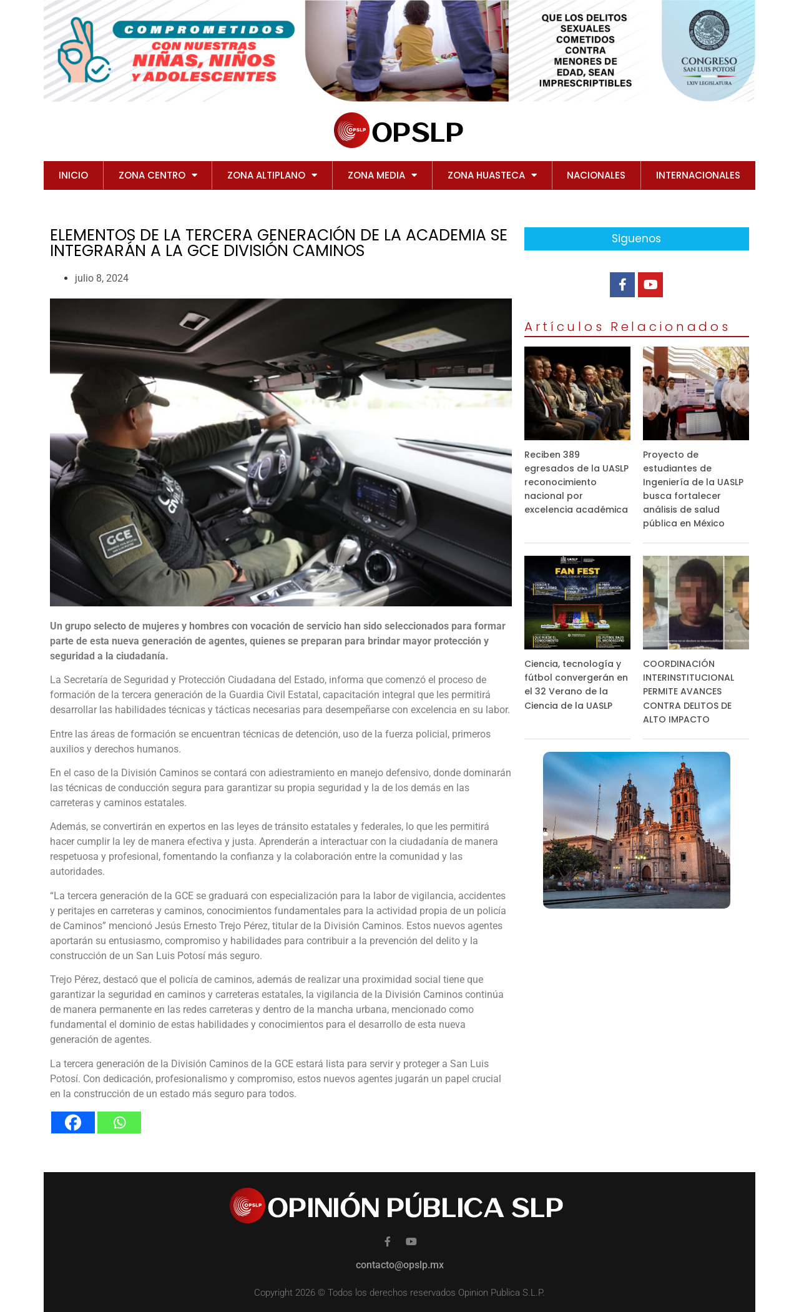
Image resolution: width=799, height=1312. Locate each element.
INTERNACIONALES (698, 175)
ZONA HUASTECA (492, 175)
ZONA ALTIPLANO (272, 175)
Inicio (73, 175)
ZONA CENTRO (158, 175)
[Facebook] (73, 1122)
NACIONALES (596, 175)
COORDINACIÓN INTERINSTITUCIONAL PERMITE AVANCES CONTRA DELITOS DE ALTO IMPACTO (688, 691)
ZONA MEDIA (382, 175)
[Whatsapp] (119, 1122)
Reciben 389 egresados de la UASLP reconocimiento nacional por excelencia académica (576, 482)
